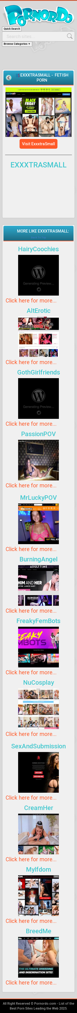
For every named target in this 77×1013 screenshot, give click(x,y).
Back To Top (38, 237)
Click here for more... (31, 300)
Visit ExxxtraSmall (38, 143)
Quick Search (12, 28)
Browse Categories (17, 43)
